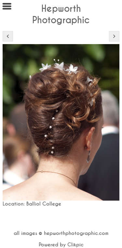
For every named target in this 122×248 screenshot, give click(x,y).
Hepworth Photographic (61, 14)
